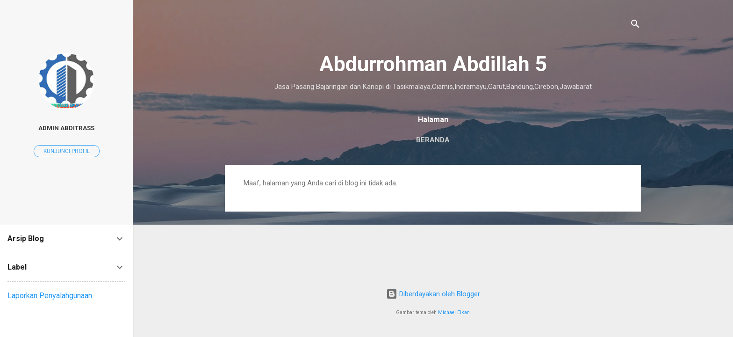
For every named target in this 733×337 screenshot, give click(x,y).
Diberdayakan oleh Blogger (433, 294)
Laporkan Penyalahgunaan (49, 295)
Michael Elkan (454, 312)
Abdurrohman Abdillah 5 (433, 63)
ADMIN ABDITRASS (66, 128)
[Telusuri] (635, 25)
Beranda (433, 140)
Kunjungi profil (66, 151)
